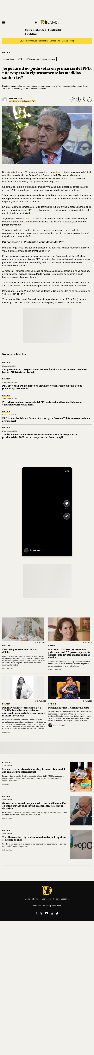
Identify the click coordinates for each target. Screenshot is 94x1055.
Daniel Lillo (6, 732)
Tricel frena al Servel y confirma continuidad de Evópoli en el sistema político (34, 838)
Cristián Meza (7, 818)
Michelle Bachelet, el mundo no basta (68, 707)
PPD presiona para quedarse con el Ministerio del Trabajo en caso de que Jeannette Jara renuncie (42, 387)
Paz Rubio (5, 784)
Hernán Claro (15, 98)
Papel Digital (54, 29)
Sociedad (6, 646)
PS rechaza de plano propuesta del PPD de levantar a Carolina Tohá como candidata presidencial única (42, 403)
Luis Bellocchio (7, 669)
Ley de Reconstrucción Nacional (34, 41)
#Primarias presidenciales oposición (40, 59)
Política (6, 53)
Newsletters (31, 33)
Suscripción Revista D (35, 29)
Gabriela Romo (7, 850)
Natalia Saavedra (54, 670)
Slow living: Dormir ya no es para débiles (20, 651)
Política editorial (61, 899)
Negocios (7, 763)
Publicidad (37, 906)
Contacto (46, 899)
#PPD (20, 59)
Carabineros (55, 41)
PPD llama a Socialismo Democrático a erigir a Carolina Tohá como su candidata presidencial (46, 419)
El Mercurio (28, 218)
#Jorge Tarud (8, 59)
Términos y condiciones (52, 906)
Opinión (52, 704)
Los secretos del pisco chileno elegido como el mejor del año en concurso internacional (33, 770)
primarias (59, 172)
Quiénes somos (32, 899)
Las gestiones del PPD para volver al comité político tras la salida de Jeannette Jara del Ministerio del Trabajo (44, 371)
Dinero (51, 646)
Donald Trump (68, 41)
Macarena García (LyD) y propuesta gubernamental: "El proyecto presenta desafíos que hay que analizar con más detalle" (69, 653)
